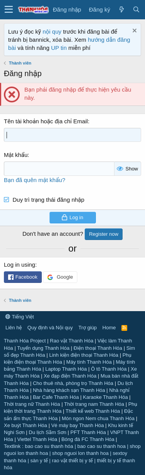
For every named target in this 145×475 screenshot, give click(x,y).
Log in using (19, 264)
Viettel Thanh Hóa (37, 439)
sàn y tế (39, 460)
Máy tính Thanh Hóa (89, 362)
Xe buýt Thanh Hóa (25, 425)
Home (109, 327)
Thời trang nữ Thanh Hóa (32, 404)
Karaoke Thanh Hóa (105, 397)
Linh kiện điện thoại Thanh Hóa (83, 355)
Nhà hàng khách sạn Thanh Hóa (69, 390)
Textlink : (14, 446)
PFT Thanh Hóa (88, 432)
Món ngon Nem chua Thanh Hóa (98, 418)
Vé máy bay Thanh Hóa (77, 425)
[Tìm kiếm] (136, 9)
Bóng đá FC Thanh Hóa (87, 439)
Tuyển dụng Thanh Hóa (43, 348)
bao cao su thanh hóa (49, 446)
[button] (9, 9)
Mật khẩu (15, 155)
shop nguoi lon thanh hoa (80, 453)
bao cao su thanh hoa (101, 446)
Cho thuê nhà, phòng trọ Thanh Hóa (73, 383)
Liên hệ (13, 327)
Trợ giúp (87, 327)
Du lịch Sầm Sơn (47, 432)
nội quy (52, 31)
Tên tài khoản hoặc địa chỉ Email (46, 121)
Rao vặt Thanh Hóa (71, 341)
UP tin (59, 47)
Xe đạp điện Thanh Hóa (70, 376)
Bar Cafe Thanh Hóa (56, 397)
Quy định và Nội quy (50, 327)
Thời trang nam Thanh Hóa (94, 404)
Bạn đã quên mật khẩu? (34, 180)
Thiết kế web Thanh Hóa (93, 411)
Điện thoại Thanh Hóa (97, 348)
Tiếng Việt (19, 317)
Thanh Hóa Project (25, 341)
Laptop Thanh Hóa (66, 369)
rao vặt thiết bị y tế (72, 460)
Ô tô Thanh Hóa (108, 369)
